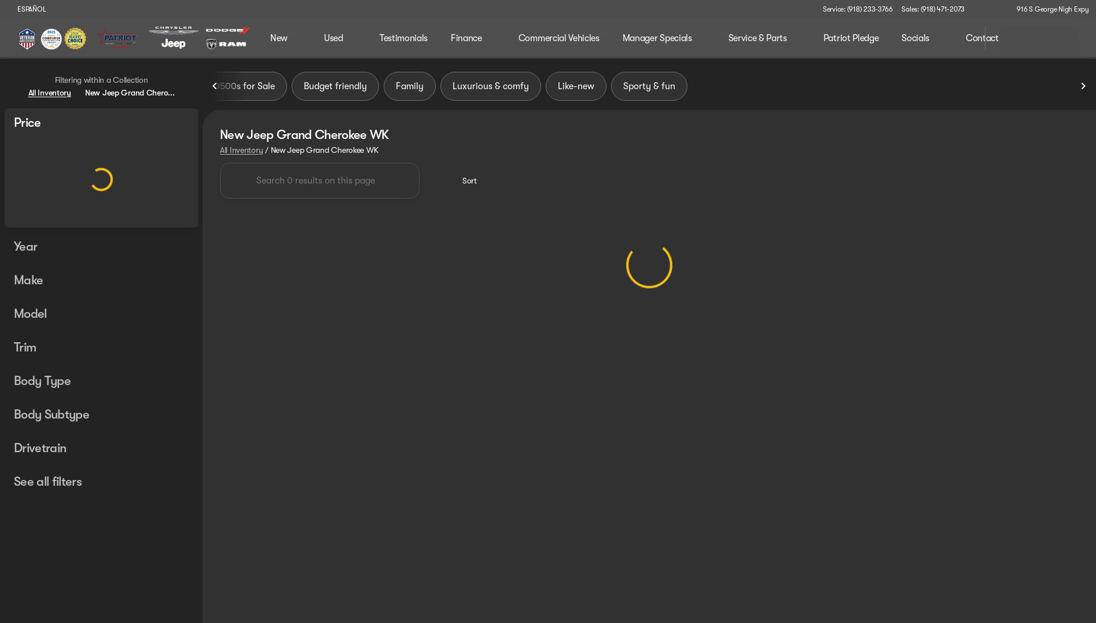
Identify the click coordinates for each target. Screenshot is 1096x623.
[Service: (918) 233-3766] (858, 9)
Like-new (576, 86)
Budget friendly (335, 86)
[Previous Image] (215, 86)
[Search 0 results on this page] (319, 180)
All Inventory (241, 150)
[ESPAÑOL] (26, 9)
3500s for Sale (245, 86)
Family (410, 86)
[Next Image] (1083, 86)
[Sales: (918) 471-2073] (933, 9)
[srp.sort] (463, 180)
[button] (990, 9)
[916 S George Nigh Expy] (1047, 9)
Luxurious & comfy (491, 86)
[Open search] (961, 38)
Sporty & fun (649, 86)
